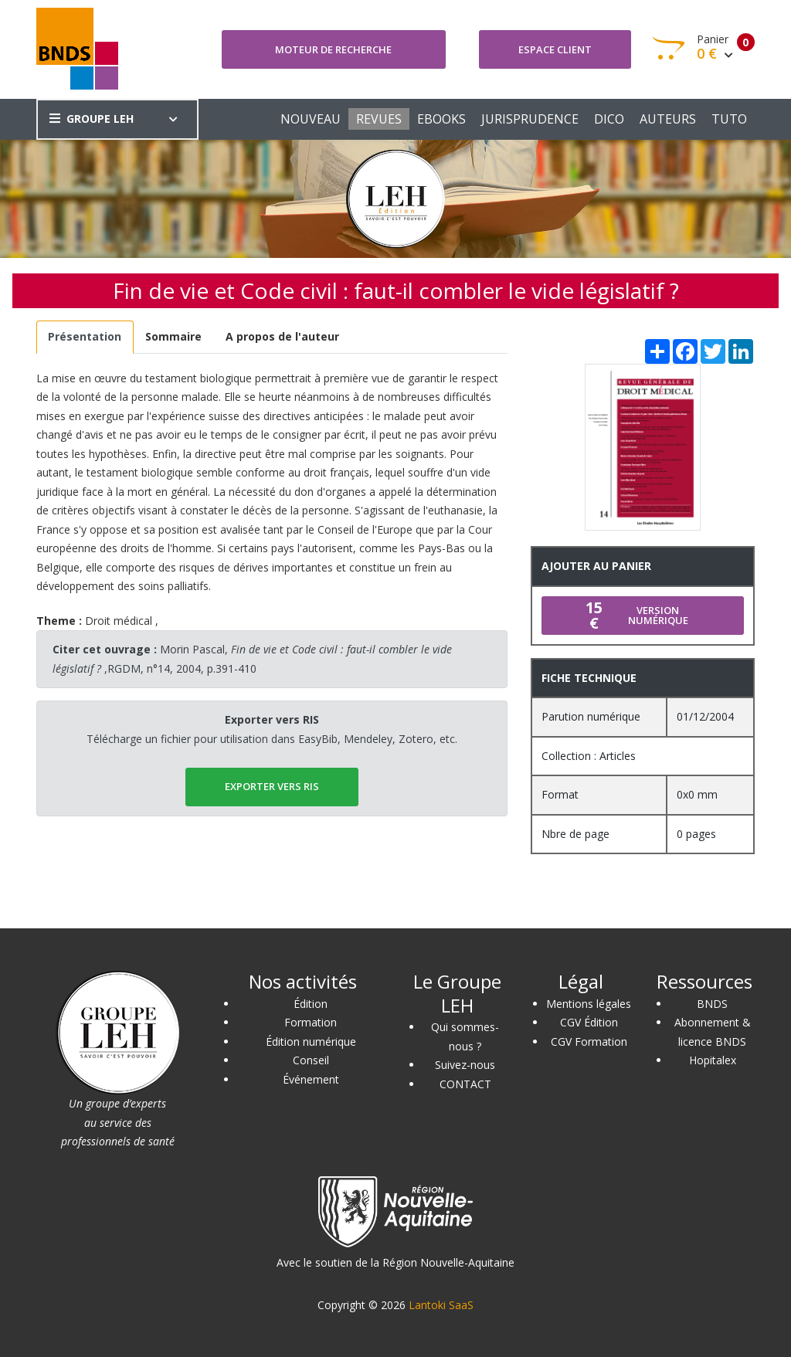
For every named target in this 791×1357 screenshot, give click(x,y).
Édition (311, 1003)
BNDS (712, 1003)
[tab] (85, 337)
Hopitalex (712, 1060)
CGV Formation (589, 1041)
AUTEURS (668, 118)
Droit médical (118, 620)
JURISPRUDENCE (530, 118)
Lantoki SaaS (441, 1305)
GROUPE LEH (91, 118)
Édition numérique (311, 1041)
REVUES (379, 118)
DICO (609, 118)
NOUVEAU (310, 118)
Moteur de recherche (333, 49)
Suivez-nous (465, 1064)
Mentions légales (588, 1003)
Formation (310, 1022)
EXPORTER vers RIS (272, 786)
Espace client (555, 49)
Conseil (311, 1060)
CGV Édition (589, 1022)
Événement (311, 1079)
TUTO (729, 118)
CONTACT (465, 1084)
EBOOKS (441, 118)
